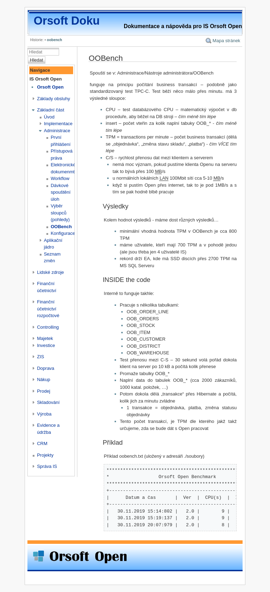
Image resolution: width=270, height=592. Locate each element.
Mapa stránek (226, 40)
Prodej (43, 391)
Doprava (45, 368)
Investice (46, 345)
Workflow (60, 178)
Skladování (48, 402)
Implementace (58, 123)
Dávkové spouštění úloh (60, 192)
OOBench (61, 226)
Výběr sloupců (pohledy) (60, 212)
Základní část (50, 109)
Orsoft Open (50, 87)
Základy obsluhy (53, 98)
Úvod (49, 117)
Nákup (43, 379)
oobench (54, 40)
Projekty (45, 455)
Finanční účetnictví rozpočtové (48, 308)
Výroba (44, 414)
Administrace (57, 130)
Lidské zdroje (50, 272)
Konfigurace (63, 233)
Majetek (45, 338)
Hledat (36, 60)
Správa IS (47, 466)
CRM (42, 443)
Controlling (48, 327)
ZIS (40, 356)
